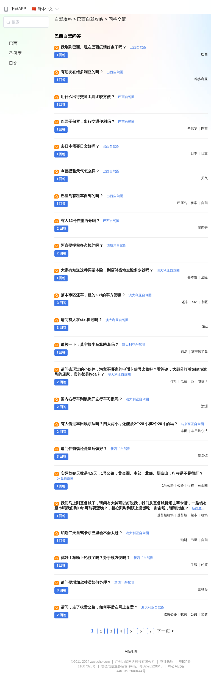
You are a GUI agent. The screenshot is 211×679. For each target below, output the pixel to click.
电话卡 (203, 381)
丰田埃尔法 (199, 431)
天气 (204, 178)
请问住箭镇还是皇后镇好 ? (95, 448)
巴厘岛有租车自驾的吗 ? (92, 196)
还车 (185, 302)
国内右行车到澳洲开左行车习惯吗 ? (105, 399)
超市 (194, 515)
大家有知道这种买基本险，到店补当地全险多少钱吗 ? (120, 270)
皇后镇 (203, 456)
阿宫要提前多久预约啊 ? (93, 245)
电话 (184, 381)
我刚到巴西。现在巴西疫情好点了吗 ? (103, 47)
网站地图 (131, 651)
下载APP (14, 8)
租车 (194, 203)
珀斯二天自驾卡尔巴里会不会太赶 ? (105, 533)
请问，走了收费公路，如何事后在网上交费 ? (112, 607)
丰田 (184, 431)
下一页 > (165, 631)
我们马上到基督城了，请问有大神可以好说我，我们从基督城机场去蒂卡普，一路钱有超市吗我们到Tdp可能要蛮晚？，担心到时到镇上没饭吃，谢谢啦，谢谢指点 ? (130, 508)
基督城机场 (165, 515)
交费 (204, 614)
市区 (204, 302)
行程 (190, 485)
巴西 (13, 43)
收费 (184, 614)
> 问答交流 (115, 19)
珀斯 (184, 540)
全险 (204, 277)
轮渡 (204, 565)
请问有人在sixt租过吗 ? (94, 319)
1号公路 (168, 485)
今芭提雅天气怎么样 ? (90, 171)
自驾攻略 (63, 19)
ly (192, 381)
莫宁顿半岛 (199, 352)
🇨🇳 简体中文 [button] (46, 9)
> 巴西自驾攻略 (89, 19)
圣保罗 (15, 53)
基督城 (182, 515)
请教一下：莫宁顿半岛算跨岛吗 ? (103, 344)
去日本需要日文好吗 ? (90, 146)
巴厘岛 (182, 203)
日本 (194, 153)
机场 (204, 515)
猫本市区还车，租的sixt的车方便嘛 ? (106, 295)
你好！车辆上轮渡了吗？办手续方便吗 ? (107, 557)
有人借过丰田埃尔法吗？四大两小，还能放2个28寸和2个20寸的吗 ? (132, 424)
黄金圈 (203, 485)
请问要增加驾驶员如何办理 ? (97, 582)
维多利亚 (201, 79)
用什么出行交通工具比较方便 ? (97, 96)
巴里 (194, 540)
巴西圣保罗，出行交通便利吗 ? (97, 121)
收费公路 (170, 614)
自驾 (204, 203)
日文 (13, 63)
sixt (194, 302)
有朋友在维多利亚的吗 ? (92, 72)
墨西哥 (203, 228)
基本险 (192, 277)
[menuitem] (14, 7)
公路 (180, 485)
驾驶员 (203, 589)
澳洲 (204, 406)
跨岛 (184, 352)
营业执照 (166, 662)
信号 (173, 381)
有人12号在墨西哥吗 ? (90, 220)
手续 (194, 565)
